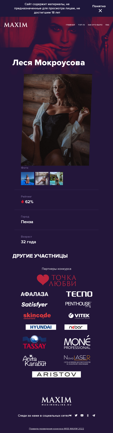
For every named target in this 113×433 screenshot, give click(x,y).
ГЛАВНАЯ (70, 25)
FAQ (107, 25)
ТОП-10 (81, 25)
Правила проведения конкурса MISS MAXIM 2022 (56, 428)
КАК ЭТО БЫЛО (95, 25)
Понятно (99, 6)
